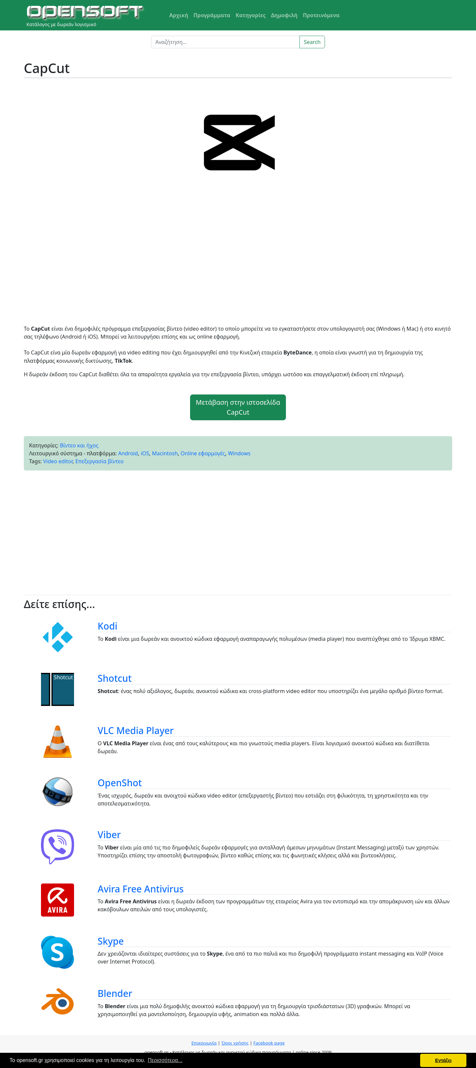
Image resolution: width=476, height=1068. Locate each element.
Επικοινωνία (204, 1043)
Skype (111, 941)
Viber (109, 834)
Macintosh (165, 453)
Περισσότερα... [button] (165, 1060)
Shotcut (115, 678)
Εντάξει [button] (443, 1060)
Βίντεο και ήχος (79, 445)
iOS (145, 453)
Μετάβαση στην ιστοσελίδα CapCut (238, 407)
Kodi (107, 626)
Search (312, 42)
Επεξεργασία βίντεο (99, 461)
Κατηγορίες (251, 15)
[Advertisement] (238, 262)
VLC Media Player (136, 730)
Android (128, 453)
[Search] (225, 42)
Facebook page (269, 1043)
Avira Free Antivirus (140, 889)
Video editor (58, 461)
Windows (239, 453)
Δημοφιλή (284, 15)
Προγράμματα (211, 15)
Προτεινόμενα (321, 15)
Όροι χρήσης (235, 1043)
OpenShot (120, 782)
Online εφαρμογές (202, 453)
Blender (115, 993)
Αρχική (178, 15)
